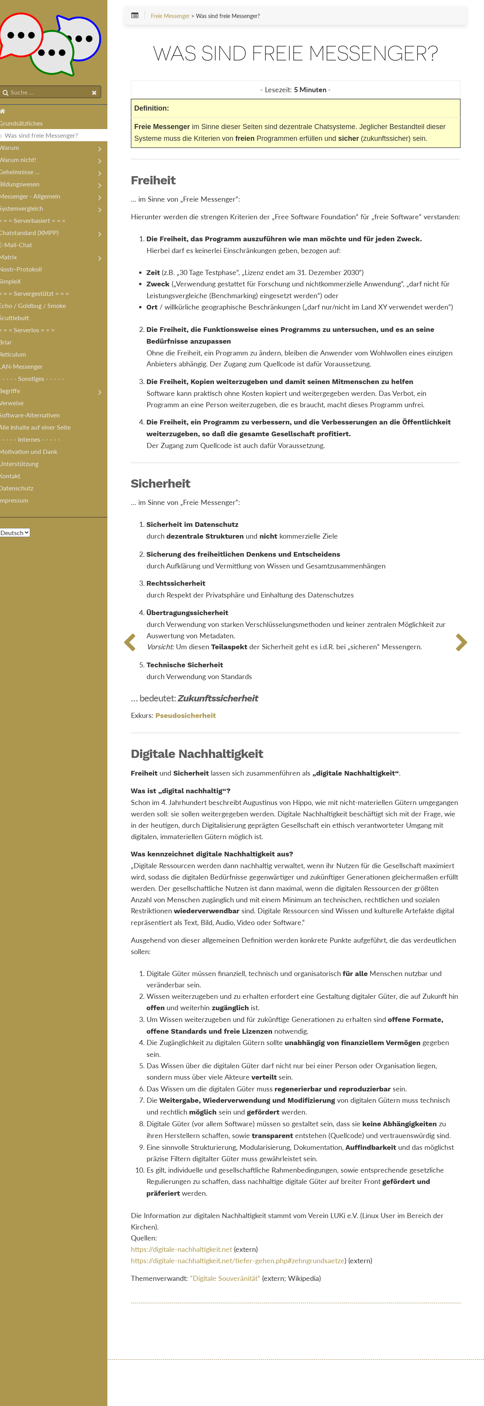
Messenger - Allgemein (37, 197)
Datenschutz (23, 489)
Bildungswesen (26, 185)
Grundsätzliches (28, 124)
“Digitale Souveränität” (237, 1324)
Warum (16, 149)
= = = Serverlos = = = (34, 331)
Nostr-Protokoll (28, 270)
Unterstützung (26, 465)
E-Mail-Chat (23, 246)
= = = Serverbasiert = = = (39, 222)
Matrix (15, 258)
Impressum (21, 501)
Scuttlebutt (21, 319)
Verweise (18, 404)
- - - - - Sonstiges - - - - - (39, 380)
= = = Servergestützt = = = (41, 295)
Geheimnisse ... (26, 173)
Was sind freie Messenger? (49, 136)
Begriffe (17, 392)
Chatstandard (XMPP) (36, 234)
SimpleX (17, 282)
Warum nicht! (25, 161)
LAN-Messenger (28, 368)
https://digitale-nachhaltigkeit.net (193, 1295)
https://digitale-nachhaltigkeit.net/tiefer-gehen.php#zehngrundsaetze (249, 1306)
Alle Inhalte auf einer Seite (42, 428)
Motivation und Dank (35, 453)
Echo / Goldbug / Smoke (40, 307)
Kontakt (17, 477)
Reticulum (20, 355)
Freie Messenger (182, 16)
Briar (13, 343)
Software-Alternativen (37, 416)
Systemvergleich (28, 209)
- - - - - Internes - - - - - (37, 440)
